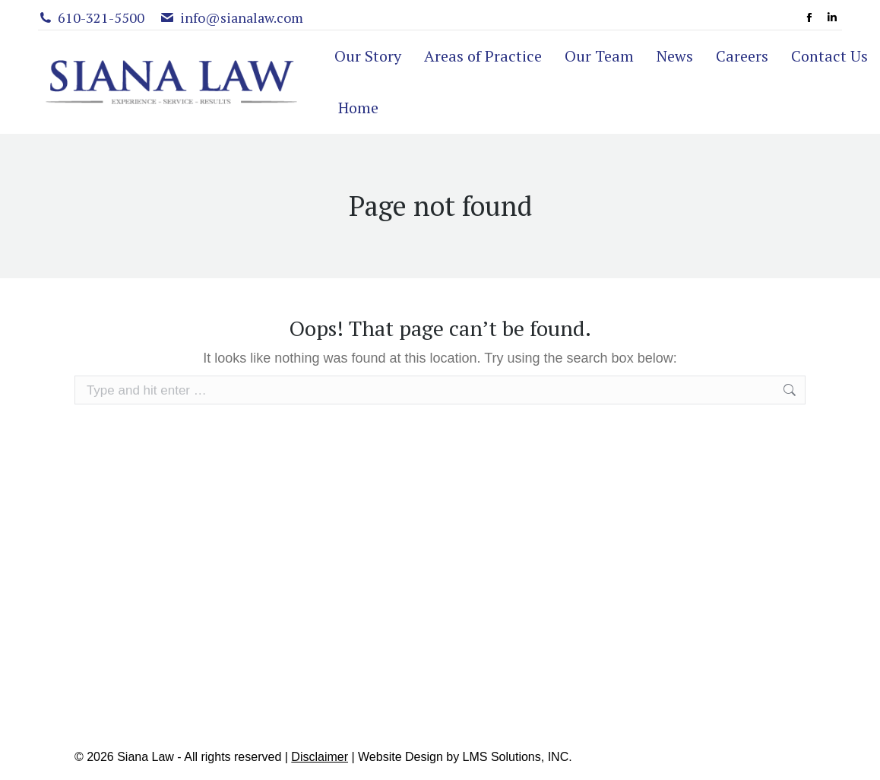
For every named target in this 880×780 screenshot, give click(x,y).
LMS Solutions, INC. (517, 756)
